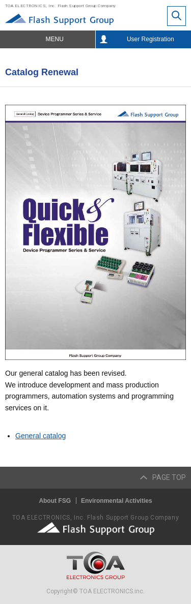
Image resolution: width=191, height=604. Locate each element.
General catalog (40, 436)
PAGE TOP (169, 477)
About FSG (55, 500)
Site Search (176, 16)
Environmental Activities (116, 500)
